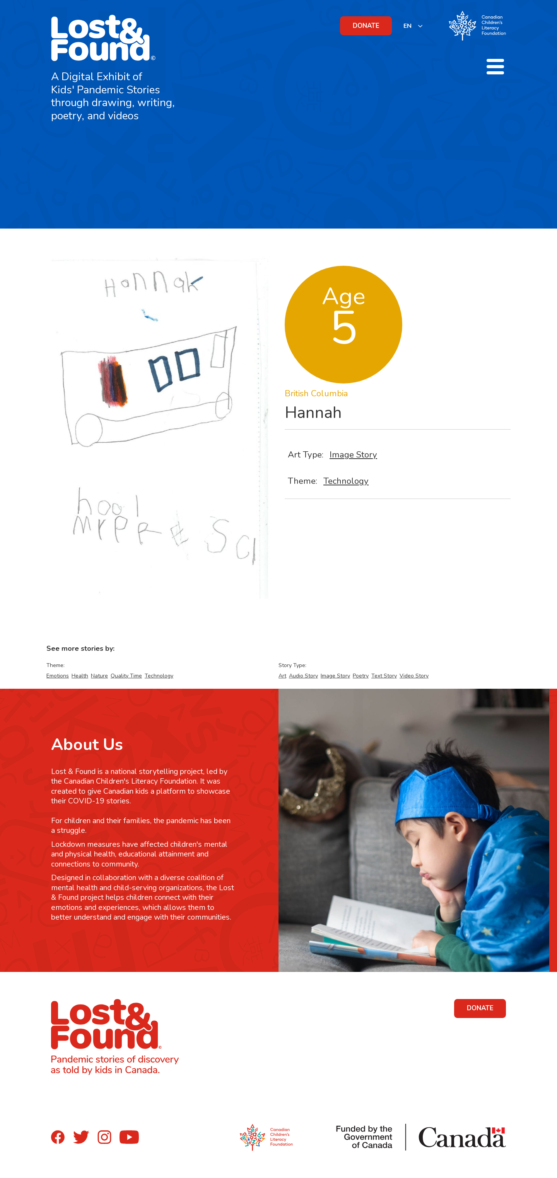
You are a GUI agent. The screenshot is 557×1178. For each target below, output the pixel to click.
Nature (99, 675)
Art (282, 675)
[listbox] (413, 26)
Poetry (361, 675)
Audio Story (303, 675)
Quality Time (126, 675)
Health (80, 675)
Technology (346, 481)
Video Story (414, 675)
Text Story (384, 675)
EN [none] (407, 26)
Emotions (57, 675)
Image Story (353, 455)
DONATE (366, 25)
